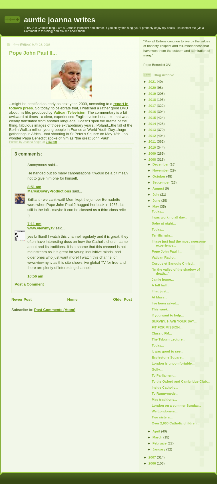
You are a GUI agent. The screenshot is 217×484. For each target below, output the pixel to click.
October (159, 176)
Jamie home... (163, 279)
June (156, 200)
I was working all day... (169, 217)
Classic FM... (162, 333)
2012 (152, 135)
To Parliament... (164, 375)
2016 (152, 111)
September (161, 182)
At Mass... (159, 297)
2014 (152, 123)
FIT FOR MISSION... (167, 327)
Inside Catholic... (165, 387)
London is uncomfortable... (173, 363)
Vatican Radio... (164, 257)
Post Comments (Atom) (54, 310)
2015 (152, 117)
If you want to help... (168, 315)
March (157, 437)
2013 (152, 129)
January (159, 449)
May (156, 206)
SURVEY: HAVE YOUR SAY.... (174, 321)
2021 (152, 81)
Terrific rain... (162, 235)
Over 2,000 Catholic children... (175, 423)
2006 (152, 463)
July (156, 194)
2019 (152, 93)
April (156, 431)
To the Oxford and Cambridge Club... (181, 381)
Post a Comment (29, 284)
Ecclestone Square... (168, 357)
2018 (152, 99)
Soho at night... (164, 223)
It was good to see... (167, 351)
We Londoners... (165, 411)
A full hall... (160, 285)
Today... (158, 211)
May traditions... (164, 399)
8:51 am (34, 187)
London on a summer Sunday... (176, 405)
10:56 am (35, 276)
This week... (161, 309)
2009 (152, 153)
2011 (152, 141)
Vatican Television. (70, 112)
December (161, 164)
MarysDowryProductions (49, 191)
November (161, 170)
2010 (152, 147)
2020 (152, 87)
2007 (152, 457)
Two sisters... (162, 417)
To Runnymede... (165, 393)
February (160, 443)
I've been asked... (165, 303)
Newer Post (21, 299)
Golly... (157, 369)
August (158, 188)
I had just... (160, 291)
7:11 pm (34, 224)
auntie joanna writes (59, 19)
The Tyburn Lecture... (168, 339)
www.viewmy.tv (41, 228)
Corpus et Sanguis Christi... (173, 263)
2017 (152, 105)
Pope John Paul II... (167, 251)
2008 (152, 159)
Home (72, 299)
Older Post (122, 299)
